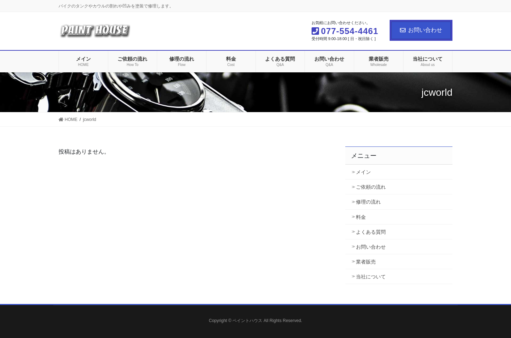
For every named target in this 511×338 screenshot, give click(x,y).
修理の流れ (368, 202)
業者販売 (366, 262)
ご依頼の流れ (371, 187)
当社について (371, 276)
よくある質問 (371, 232)
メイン (363, 172)
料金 (361, 217)
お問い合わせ (421, 30)
